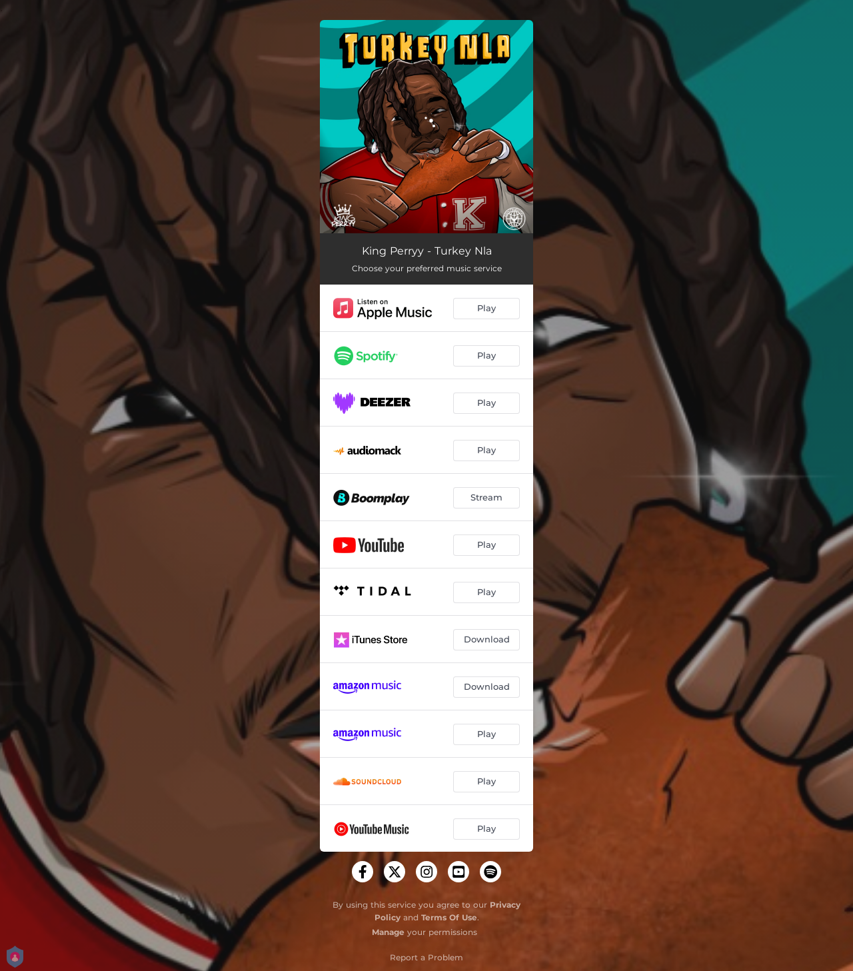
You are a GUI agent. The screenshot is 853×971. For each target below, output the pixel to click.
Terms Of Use (449, 917)
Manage (388, 932)
